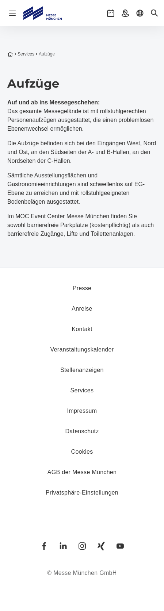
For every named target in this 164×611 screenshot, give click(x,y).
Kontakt (82, 329)
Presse (82, 288)
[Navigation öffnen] (12, 13)
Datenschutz (82, 431)
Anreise (82, 309)
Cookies (82, 452)
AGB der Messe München (82, 472)
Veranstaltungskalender (82, 349)
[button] (110, 13)
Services (23, 54)
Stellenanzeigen (81, 370)
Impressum (82, 411)
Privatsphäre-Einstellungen (82, 492)
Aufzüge (44, 54)
